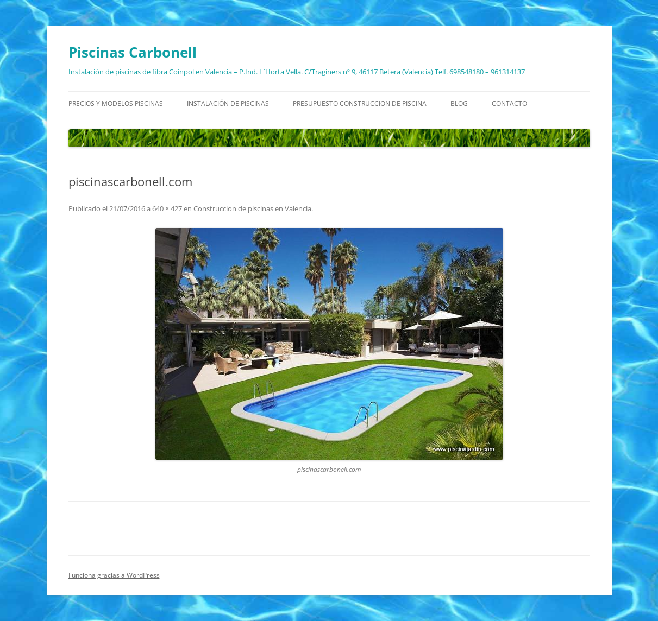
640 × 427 (167, 208)
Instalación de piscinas (228, 103)
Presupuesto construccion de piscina (360, 103)
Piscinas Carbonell (132, 52)
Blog (459, 103)
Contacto (509, 103)
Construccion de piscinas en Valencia (252, 208)
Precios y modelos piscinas (115, 103)
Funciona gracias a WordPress (114, 575)
